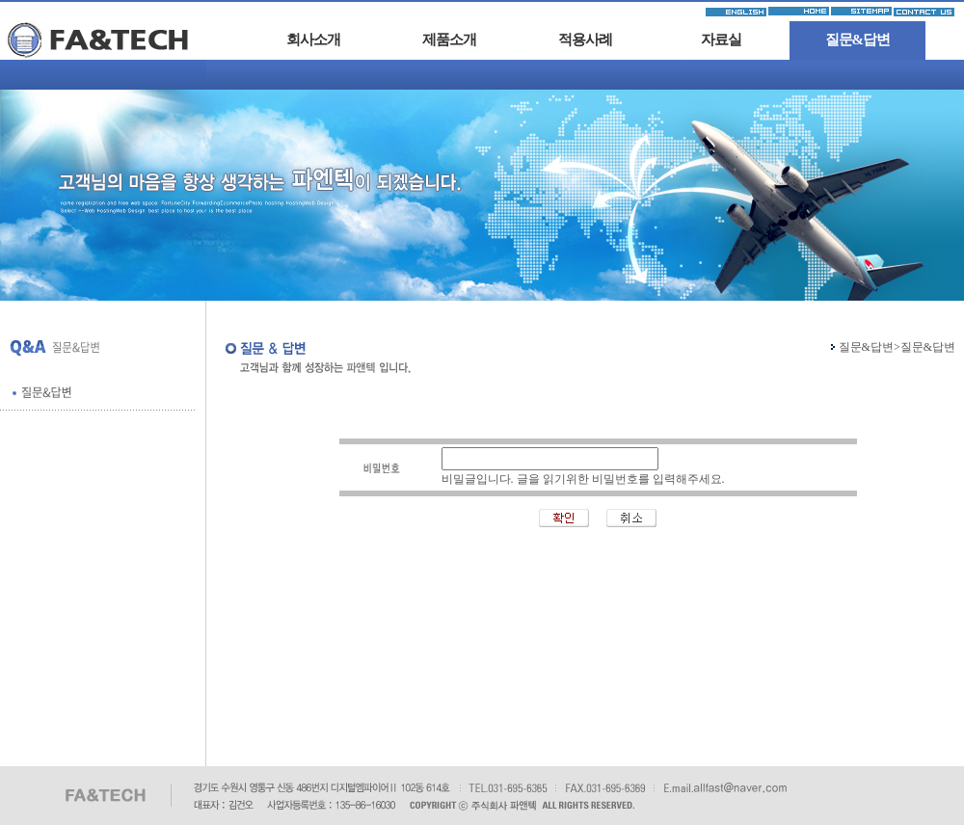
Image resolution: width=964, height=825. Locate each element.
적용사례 (585, 39)
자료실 (721, 39)
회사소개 (313, 39)
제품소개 (449, 39)
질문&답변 (858, 39)
